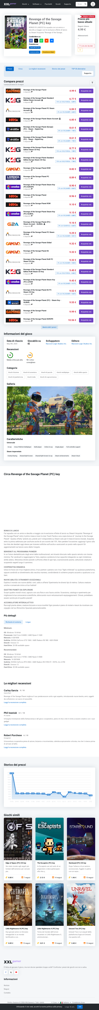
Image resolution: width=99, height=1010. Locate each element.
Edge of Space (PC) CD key (16, 863)
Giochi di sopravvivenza (48, 377)
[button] (93, 4)
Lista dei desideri (86, 46)
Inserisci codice (34, 52)
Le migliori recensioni (37, 69)
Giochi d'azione (13, 372)
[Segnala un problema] (80, 50)
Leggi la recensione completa (15, 702)
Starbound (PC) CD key (77, 863)
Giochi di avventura (30, 372)
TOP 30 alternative (78, 69)
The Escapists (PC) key (46, 863)
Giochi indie (31, 377)
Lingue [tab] (28, 622)
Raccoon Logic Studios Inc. (56, 344)
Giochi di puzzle (46, 372)
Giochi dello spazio (80, 372)
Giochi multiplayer (63, 372)
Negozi (6, 989)
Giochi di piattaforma (15, 377)
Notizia (6, 985)
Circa (20, 69)
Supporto (67, 4)
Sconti (58, 4)
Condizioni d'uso (78, 1002)
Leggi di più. (70, 1007)
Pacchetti (48, 4)
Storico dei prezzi (58, 69)
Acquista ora (86, 91)
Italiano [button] (65, 1002)
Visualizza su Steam (48, 52)
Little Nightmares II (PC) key (48, 929)
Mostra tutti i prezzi (49, 327)
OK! (80, 1007)
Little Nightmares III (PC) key (17, 929)
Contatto (7, 993)
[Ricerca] (81, 4)
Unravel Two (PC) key (77, 929)
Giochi (25, 4)
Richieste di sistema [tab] (13, 622)
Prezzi (9, 69)
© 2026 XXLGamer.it (26, 1002)
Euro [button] (55, 1002)
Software (37, 4)
